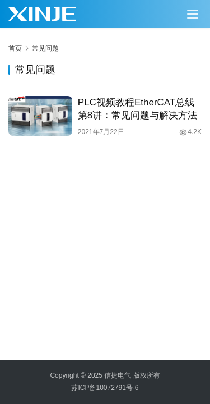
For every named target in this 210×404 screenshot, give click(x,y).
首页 (15, 48)
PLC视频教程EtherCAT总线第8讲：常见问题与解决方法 (137, 109)
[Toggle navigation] (192, 14)
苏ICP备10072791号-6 (104, 388)
